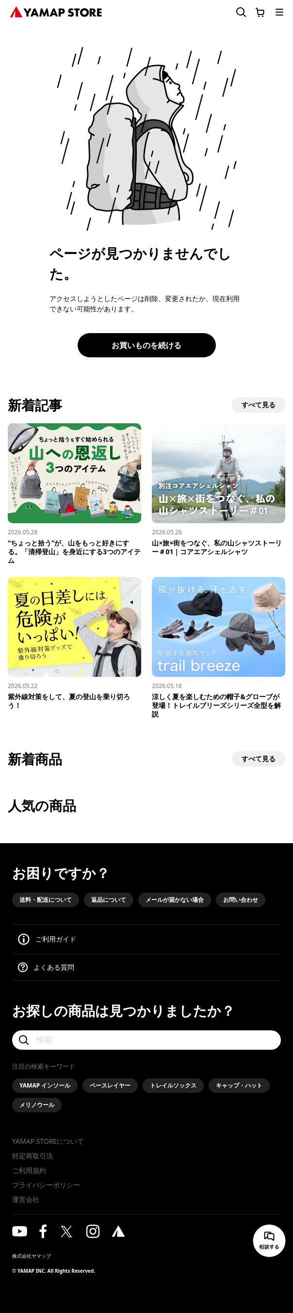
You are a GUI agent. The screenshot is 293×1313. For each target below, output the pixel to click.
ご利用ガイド (55, 939)
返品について (108, 900)
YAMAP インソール (44, 1085)
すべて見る (259, 404)
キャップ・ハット (239, 1085)
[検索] (146, 1040)
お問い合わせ (240, 900)
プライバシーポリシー (46, 1184)
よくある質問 (53, 967)
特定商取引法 (32, 1155)
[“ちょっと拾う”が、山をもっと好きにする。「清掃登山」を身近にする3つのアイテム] (74, 494)
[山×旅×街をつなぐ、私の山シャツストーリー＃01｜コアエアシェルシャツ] (218, 489)
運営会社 (25, 1199)
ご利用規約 (29, 1170)
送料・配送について (45, 900)
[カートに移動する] (260, 12)
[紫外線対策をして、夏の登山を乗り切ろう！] (74, 643)
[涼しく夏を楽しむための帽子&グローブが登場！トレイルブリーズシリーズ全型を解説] (218, 648)
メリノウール (36, 1105)
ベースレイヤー (110, 1085)
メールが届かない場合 (175, 900)
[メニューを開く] (279, 12)
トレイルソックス (173, 1085)
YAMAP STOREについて (48, 1141)
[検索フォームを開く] (235, 12)
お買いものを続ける (146, 345)
